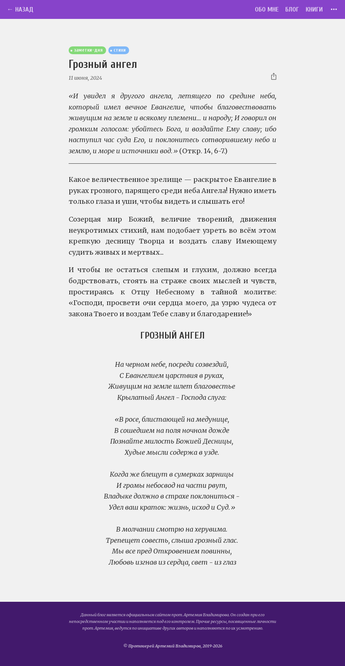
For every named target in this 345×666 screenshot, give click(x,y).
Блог (292, 9)
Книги (314, 9)
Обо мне (267, 9)
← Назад (20, 9)
